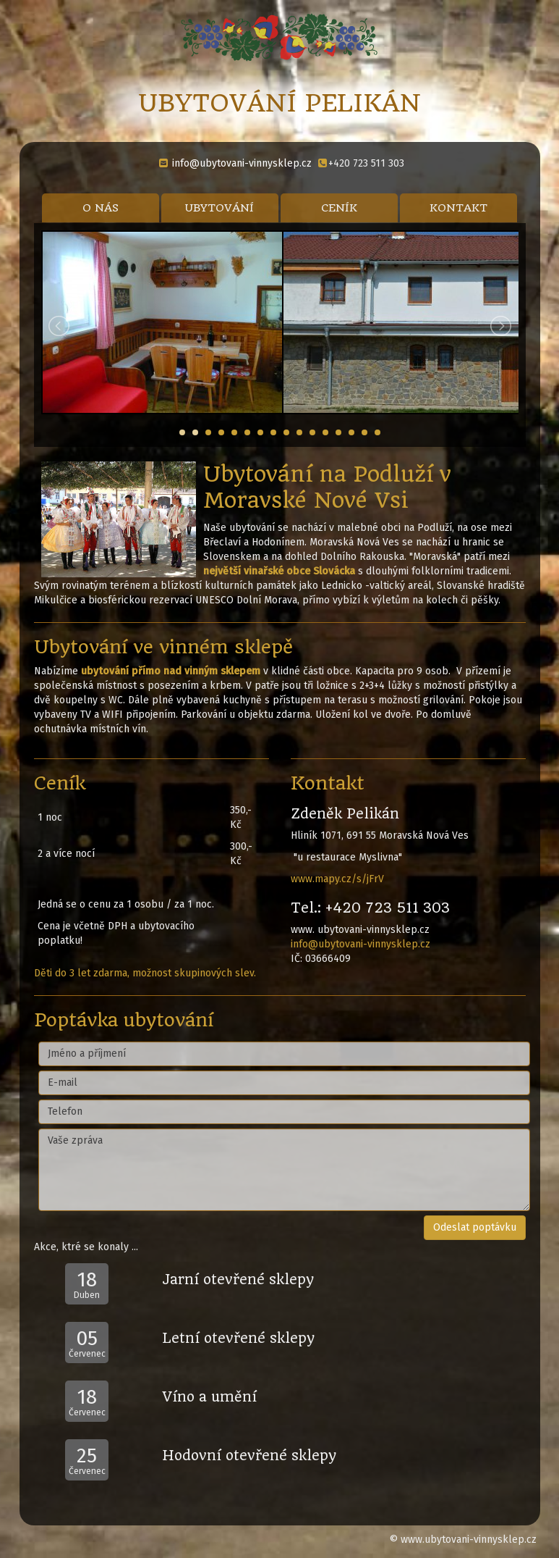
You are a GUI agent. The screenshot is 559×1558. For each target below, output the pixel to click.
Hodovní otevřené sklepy (249, 1455)
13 (338, 432)
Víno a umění (209, 1397)
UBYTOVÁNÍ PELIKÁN (279, 102)
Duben (87, 1284)
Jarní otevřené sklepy (238, 1279)
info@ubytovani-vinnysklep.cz (242, 163)
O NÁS (100, 207)
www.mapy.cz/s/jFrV (337, 879)
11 (312, 432)
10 (299, 432)
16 (377, 432)
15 (364, 432)
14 (351, 432)
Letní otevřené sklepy (238, 1338)
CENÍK (339, 207)
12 (325, 432)
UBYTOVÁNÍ (219, 207)
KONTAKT (458, 207)
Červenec (87, 1342)
